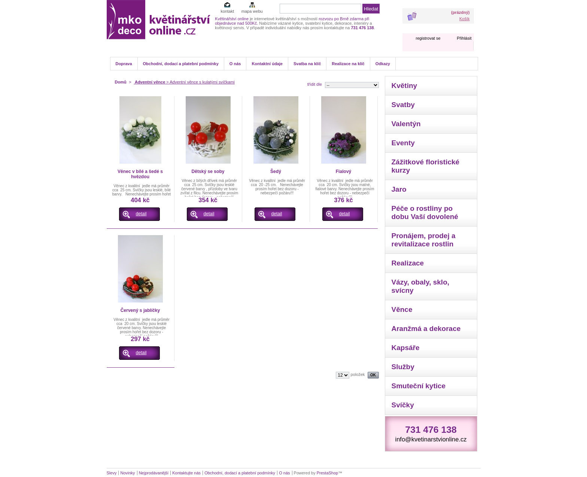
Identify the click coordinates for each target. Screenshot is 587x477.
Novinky (127, 473)
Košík (464, 18)
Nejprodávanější (154, 473)
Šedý (275, 171)
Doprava (124, 63)
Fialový (344, 171)
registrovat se (428, 38)
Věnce (402, 309)
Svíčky (403, 405)
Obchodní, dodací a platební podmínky (181, 63)
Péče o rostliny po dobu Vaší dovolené (425, 212)
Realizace (408, 263)
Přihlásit (464, 38)
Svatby (403, 105)
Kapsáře (406, 348)
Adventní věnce (149, 82)
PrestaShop (327, 473)
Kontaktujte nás (186, 473)
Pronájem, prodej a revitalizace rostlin (424, 240)
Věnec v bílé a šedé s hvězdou (140, 174)
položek (358, 374)
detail (141, 213)
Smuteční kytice (419, 386)
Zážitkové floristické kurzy (426, 166)
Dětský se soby (207, 171)
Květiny (404, 85)
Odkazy (382, 63)
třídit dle (314, 84)
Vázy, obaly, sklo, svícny (421, 286)
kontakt (227, 11)
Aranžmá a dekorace (426, 328)
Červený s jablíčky (140, 310)
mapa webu (252, 11)
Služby (403, 367)
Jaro (399, 189)
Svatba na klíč (307, 63)
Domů (121, 82)
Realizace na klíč (348, 63)
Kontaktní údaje (267, 63)
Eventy (403, 143)
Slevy (112, 473)
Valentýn (406, 124)
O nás (235, 63)
